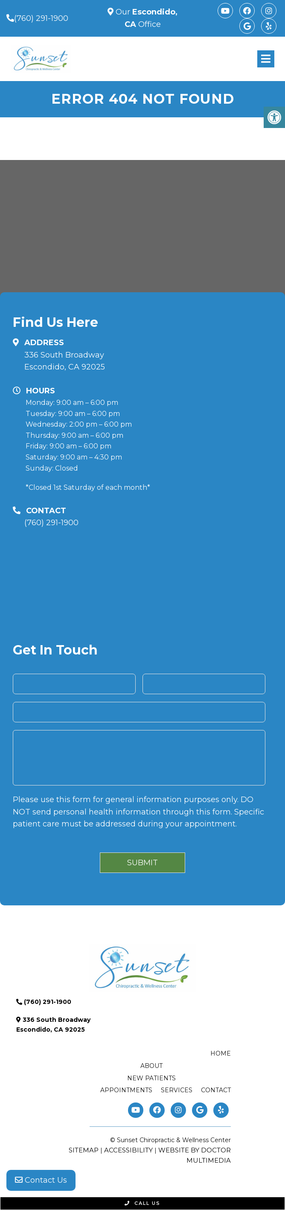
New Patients (151, 1078)
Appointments (126, 1090)
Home (220, 1053)
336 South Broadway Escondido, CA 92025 (64, 361)
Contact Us (41, 1180)
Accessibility (128, 1150)
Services (176, 1090)
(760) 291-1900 (41, 18)
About (151, 1066)
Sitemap (84, 1150)
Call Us (142, 1203)
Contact (216, 1090)
